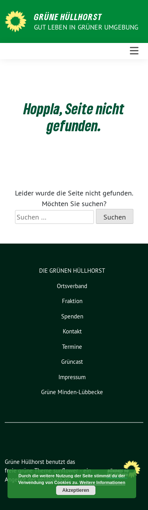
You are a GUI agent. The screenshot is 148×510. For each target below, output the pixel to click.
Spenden (72, 316)
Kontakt (72, 331)
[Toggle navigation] (134, 51)
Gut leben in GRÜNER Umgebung (86, 27)
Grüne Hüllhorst (68, 16)
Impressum (72, 377)
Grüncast (72, 361)
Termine (72, 346)
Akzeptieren (75, 490)
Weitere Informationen (103, 482)
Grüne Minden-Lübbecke (72, 392)
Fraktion (72, 301)
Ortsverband (72, 286)
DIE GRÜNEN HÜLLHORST (72, 270)
